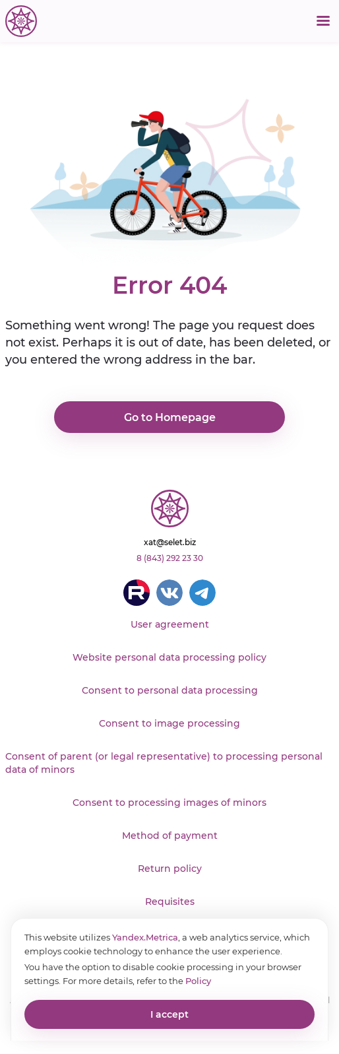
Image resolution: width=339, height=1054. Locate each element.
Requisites (170, 901)
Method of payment (170, 835)
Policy (198, 980)
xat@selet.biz (170, 542)
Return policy (170, 868)
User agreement (170, 624)
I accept (169, 1014)
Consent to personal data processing (170, 690)
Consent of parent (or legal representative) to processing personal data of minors (164, 762)
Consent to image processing (169, 723)
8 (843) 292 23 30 (170, 558)
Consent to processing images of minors (169, 802)
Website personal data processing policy (169, 657)
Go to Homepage (170, 417)
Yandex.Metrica (145, 937)
